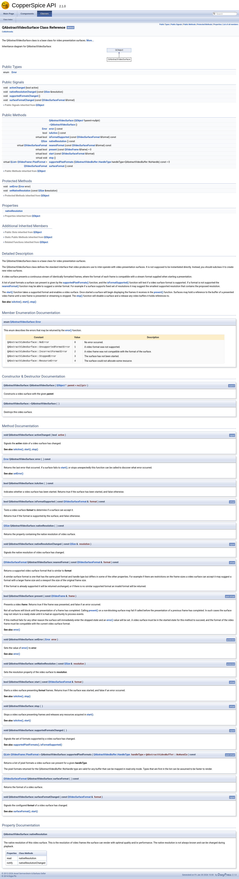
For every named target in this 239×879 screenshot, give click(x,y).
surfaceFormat (56, 166)
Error (14, 72)
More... (90, 40)
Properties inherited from (21, 216)
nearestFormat (56, 145)
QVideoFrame (72, 149)
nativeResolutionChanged (22, 92)
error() (68, 330)
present (53, 149)
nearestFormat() (10, 286)
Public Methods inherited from (24, 171)
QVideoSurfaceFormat (53, 100)
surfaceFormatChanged (21, 100)
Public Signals (176, 24)
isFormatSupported (59, 137)
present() (158, 292)
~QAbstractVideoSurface (62, 124)
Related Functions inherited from (25, 242)
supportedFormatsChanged (23, 96)
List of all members (230, 24)
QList (13, 162)
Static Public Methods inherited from (27, 237)
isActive (53, 133)
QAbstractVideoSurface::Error (25, 322)
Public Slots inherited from (22, 232)
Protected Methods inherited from (26, 195)
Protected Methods (204, 24)
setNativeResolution (19, 190)
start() (9, 292)
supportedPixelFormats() (76, 282)
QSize (47, 92)
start (51, 153)
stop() (80, 296)
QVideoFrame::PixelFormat (31, 162)
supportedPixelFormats (61, 162)
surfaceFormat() (21, 811)
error (51, 128)
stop (51, 157)
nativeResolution (57, 141)
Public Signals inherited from (23, 105)
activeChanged (17, 87)
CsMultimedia (7, 32)
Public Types (164, 24)
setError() (18, 473)
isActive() (17, 302)
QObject (40, 105)
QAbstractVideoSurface (61, 120)
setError (13, 186)
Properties (217, 24)
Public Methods (189, 24)
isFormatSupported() (118, 282)
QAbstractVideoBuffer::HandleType (93, 162)
